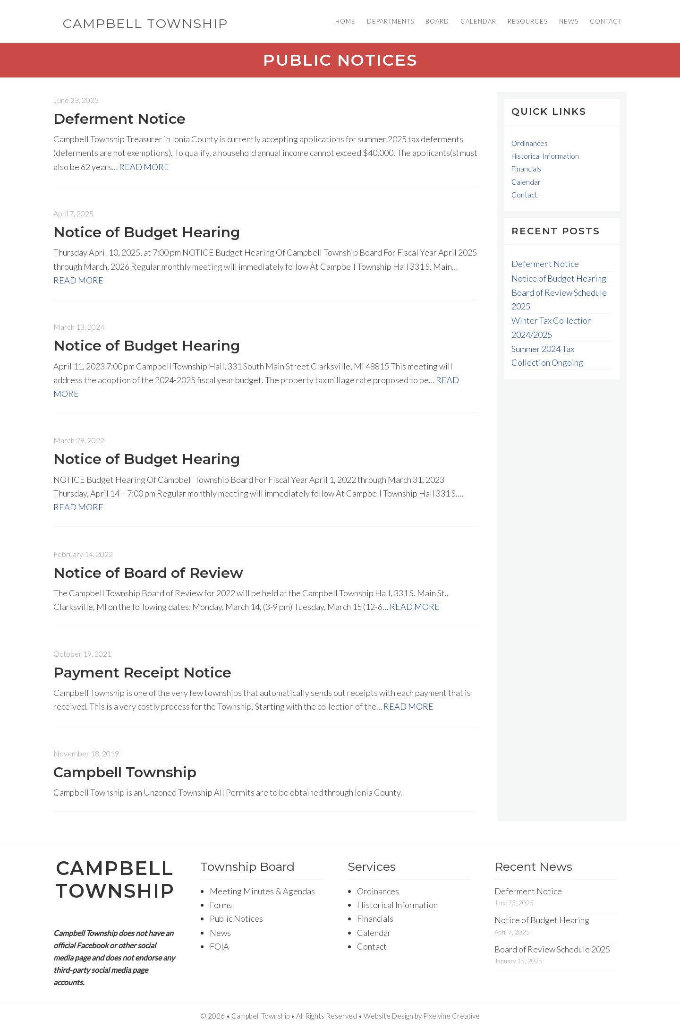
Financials (526, 168)
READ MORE (144, 167)
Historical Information (545, 156)
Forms (221, 905)
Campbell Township (145, 23)
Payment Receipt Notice (142, 672)
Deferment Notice (119, 119)
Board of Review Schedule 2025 (552, 949)
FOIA (219, 946)
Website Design (388, 1016)
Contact (524, 194)
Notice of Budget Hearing (146, 232)
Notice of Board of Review (148, 573)
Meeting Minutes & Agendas (262, 891)
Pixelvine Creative (451, 1016)
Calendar (526, 182)
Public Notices (236, 918)
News (220, 932)
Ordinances (529, 143)
